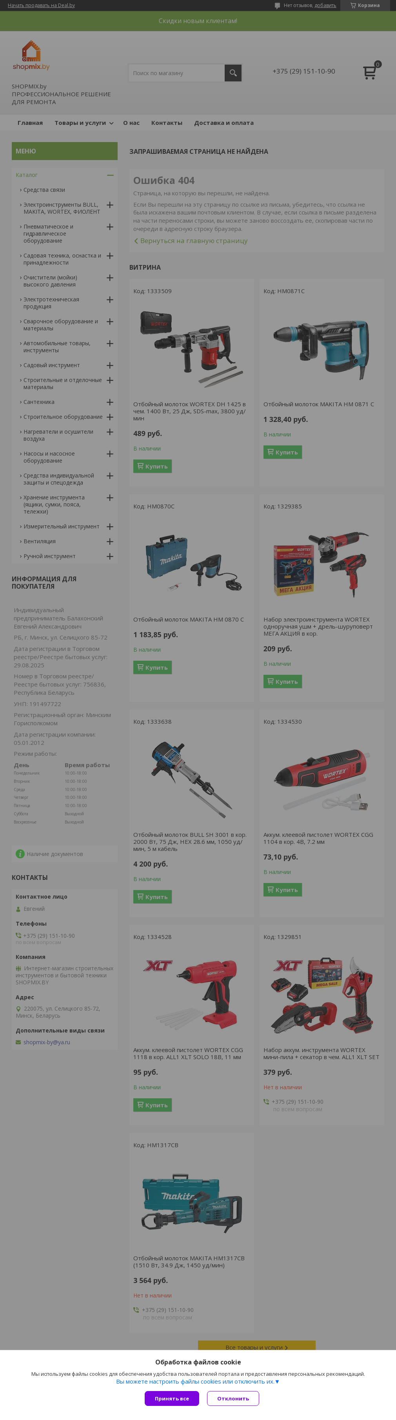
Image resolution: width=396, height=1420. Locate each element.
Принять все (172, 1398)
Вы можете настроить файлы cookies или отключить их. (195, 1381)
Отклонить (233, 1398)
